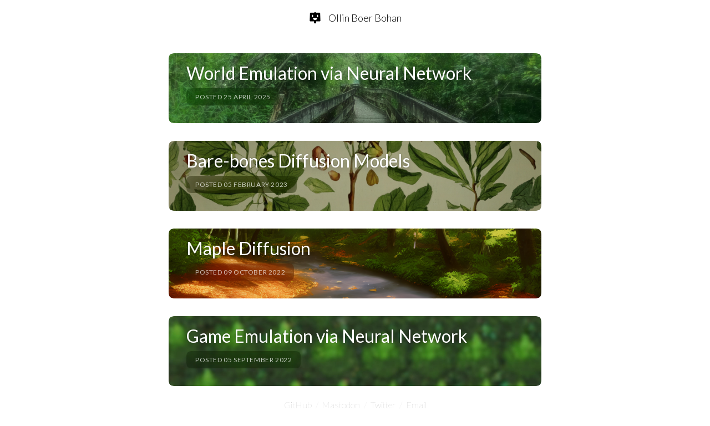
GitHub (298, 404)
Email (416, 404)
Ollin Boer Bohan (365, 18)
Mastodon (341, 404)
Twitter (383, 404)
